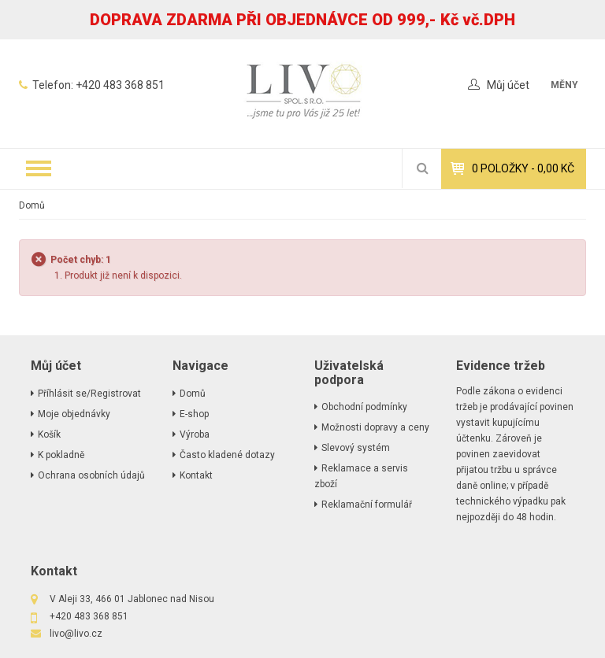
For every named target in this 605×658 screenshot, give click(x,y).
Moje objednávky (74, 414)
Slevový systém (355, 447)
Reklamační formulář (366, 504)
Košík (49, 434)
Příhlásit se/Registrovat (89, 393)
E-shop (194, 414)
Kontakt (196, 475)
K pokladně (61, 454)
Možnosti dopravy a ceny (375, 427)
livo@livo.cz (76, 633)
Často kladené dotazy (227, 454)
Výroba (195, 434)
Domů (32, 205)
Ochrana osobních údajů (91, 475)
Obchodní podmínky (364, 406)
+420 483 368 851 (120, 85)
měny (564, 85)
